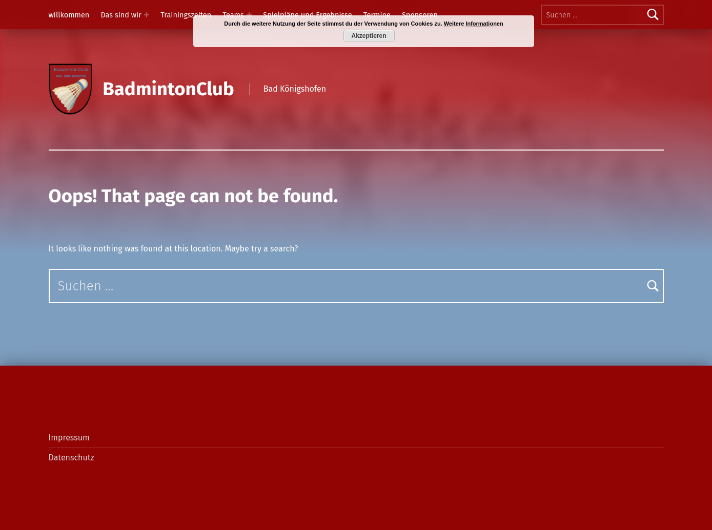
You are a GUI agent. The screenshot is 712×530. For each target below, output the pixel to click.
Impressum (69, 437)
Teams (232, 14)
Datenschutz (71, 457)
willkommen (69, 14)
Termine (377, 14)
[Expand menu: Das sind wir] (146, 14)
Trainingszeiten (185, 14)
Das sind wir (120, 14)
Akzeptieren (368, 35)
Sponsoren (420, 14)
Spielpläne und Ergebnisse (307, 14)
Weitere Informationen (473, 23)
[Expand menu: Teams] (249, 14)
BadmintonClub (168, 89)
